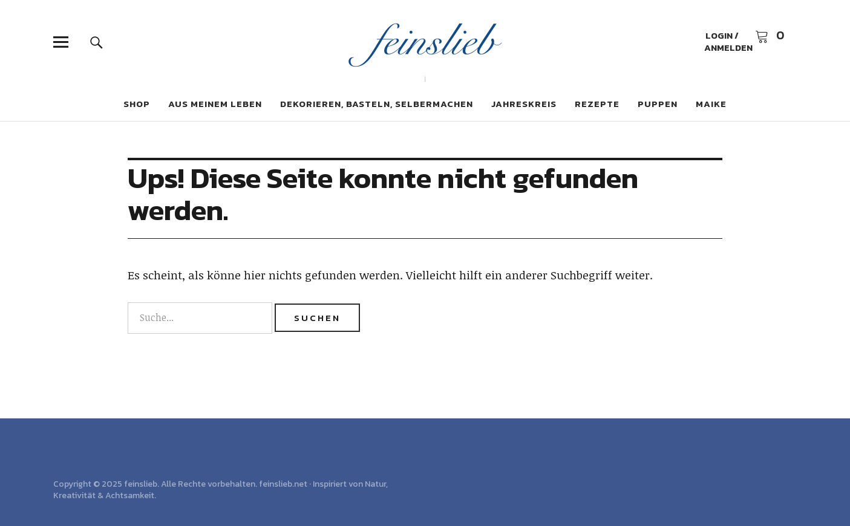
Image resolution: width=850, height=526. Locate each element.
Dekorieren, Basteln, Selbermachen (376, 104)
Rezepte (597, 104)
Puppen (658, 104)
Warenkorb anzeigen (769, 36)
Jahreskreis (524, 104)
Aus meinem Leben (215, 104)
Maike (711, 104)
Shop (136, 104)
